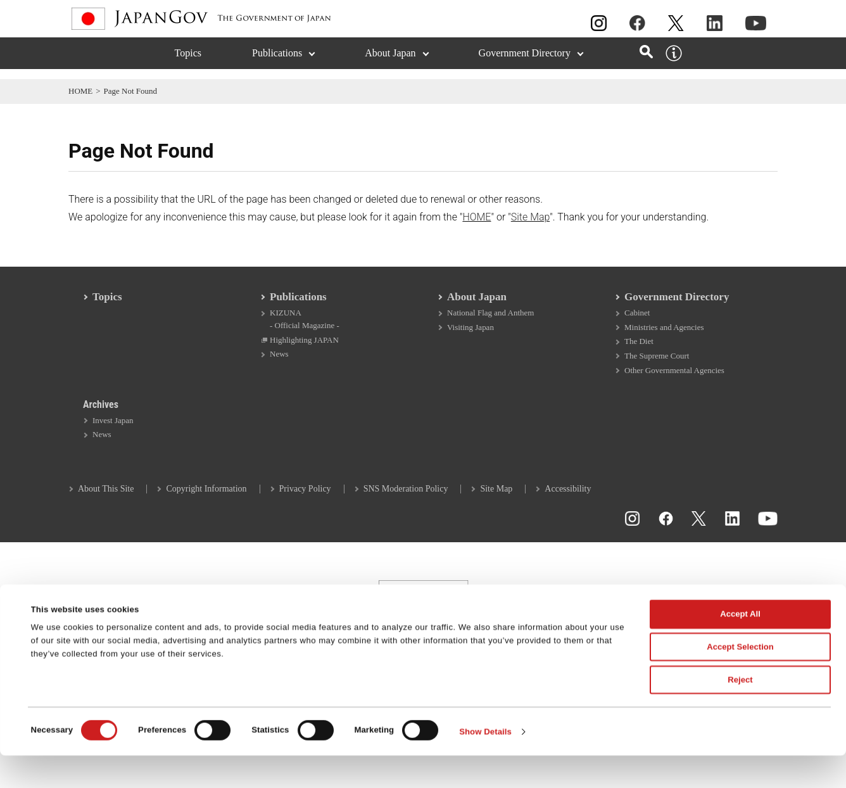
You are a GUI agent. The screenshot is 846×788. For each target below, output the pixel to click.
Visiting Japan (470, 335)
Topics (188, 63)
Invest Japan (113, 430)
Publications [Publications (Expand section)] (277, 63)
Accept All (740, 647)
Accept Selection (740, 680)
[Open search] (646, 61)
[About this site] (674, 63)
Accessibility (568, 499)
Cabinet (637, 320)
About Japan (477, 304)
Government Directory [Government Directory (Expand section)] (525, 63)
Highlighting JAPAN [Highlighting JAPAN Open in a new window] (304, 348)
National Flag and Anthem (490, 320)
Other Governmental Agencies (674, 379)
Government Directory (676, 304)
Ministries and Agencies (664, 335)
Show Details (485, 764)
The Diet (638, 349)
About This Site (106, 499)
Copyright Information (206, 499)
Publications (298, 304)
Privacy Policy (305, 499)
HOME (80, 91)
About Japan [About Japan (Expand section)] (390, 63)
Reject (740, 712)
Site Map (530, 217)
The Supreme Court (656, 364)
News (279, 362)
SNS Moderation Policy (405, 499)
